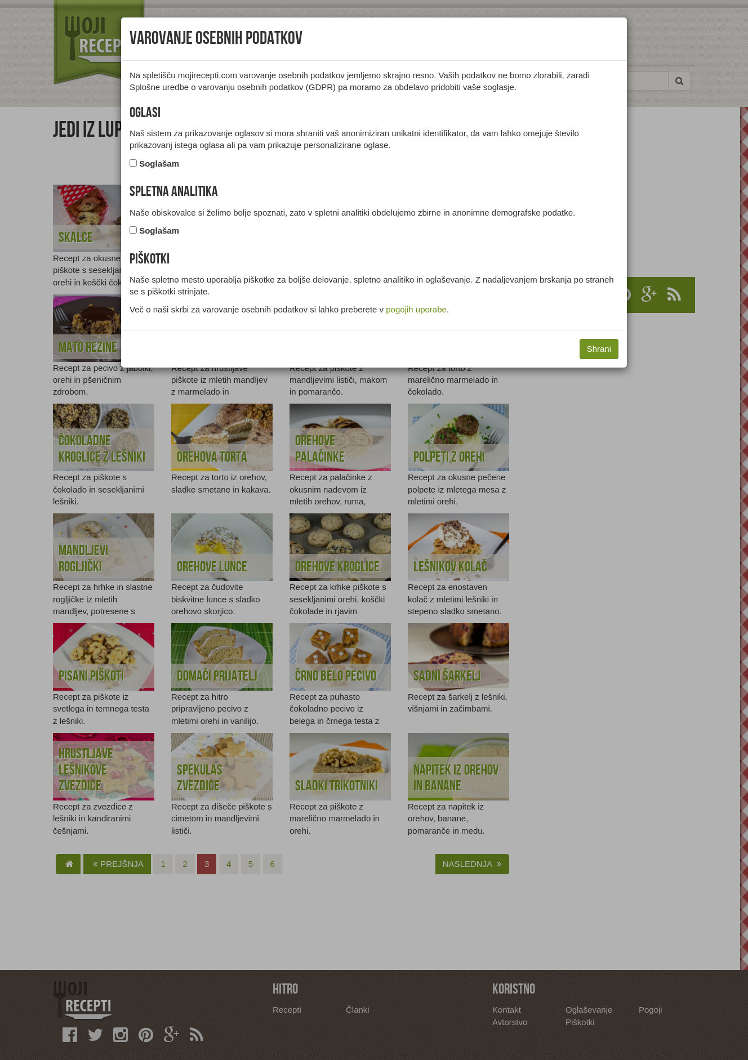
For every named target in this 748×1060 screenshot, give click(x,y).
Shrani (599, 349)
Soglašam (159, 163)
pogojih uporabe (416, 309)
